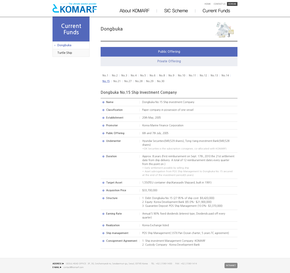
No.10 (181, 75)
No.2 (115, 75)
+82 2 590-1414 (189, 264)
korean (232, 4)
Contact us (219, 4)
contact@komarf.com (73, 267)
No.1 (105, 75)
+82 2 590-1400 (164, 264)
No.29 (149, 81)
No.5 (143, 75)
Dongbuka (64, 45)
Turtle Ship (64, 52)
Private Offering (169, 61)
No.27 (127, 81)
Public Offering (169, 51)
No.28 (138, 81)
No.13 (214, 75)
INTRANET (231, 265)
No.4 (133, 75)
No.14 (225, 75)
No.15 (106, 81)
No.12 (203, 75)
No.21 (117, 81)
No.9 (171, 75)
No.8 (162, 75)
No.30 (160, 81)
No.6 (152, 75)
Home (208, 4)
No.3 (124, 75)
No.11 (192, 75)
